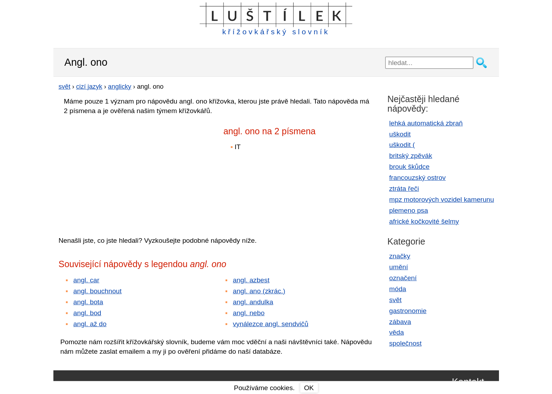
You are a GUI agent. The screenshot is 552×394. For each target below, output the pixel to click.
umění (398, 267)
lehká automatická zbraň (426, 123)
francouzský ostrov (417, 177)
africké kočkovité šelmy (424, 221)
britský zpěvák (410, 155)
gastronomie (408, 310)
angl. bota (88, 302)
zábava (400, 321)
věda (396, 332)
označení (403, 278)
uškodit (400, 134)
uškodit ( (402, 144)
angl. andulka (253, 302)
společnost (405, 343)
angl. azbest (251, 280)
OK (309, 388)
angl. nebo (249, 313)
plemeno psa (408, 210)
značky (400, 256)
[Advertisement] (120, 170)
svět (395, 300)
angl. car (86, 280)
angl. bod (87, 313)
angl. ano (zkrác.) (259, 291)
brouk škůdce (409, 166)
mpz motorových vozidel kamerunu (441, 199)
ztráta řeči (404, 188)
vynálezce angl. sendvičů (270, 324)
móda (397, 289)
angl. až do (89, 324)
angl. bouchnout (97, 291)
